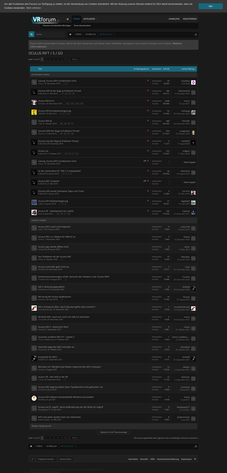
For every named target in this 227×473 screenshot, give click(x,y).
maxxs (40, 83)
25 (66, 153)
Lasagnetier (185, 131)
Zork (40, 213)
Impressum (186, 461)
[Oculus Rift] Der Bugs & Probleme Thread (58, 130)
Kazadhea (185, 81)
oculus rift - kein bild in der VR (53, 376)
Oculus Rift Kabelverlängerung (53, 200)
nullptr (40, 203)
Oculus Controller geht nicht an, (53, 266)
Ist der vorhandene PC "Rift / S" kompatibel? (59, 170)
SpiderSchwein (44, 419)
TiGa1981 (186, 121)
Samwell (41, 329)
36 (61, 213)
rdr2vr (187, 246)
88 (62, 123)
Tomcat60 (42, 319)
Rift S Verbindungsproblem (51, 286)
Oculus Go (43, 150)
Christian (41, 103)
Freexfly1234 (43, 279)
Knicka (187, 397)
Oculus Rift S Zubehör (49, 181)
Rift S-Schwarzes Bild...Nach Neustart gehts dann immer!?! (66, 306)
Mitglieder (92, 18)
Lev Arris (186, 191)
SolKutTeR (42, 93)
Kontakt (144, 461)
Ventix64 (41, 269)
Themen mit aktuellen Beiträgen (84, 25)
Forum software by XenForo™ (51, 472)
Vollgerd (186, 151)
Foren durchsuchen (109, 25)
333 (72, 103)
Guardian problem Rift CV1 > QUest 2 (56, 336)
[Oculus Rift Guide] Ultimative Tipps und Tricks (61, 191)
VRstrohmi (185, 171)
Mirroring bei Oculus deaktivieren (54, 296)
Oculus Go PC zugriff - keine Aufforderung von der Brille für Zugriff (70, 406)
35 (58, 213)
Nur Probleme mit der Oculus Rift (54, 256)
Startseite (133, 461)
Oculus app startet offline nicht (53, 246)
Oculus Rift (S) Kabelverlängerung (54, 110)
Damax (41, 239)
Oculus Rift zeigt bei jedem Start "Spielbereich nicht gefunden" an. (70, 386)
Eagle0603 (185, 201)
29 (70, 93)
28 (66, 93)
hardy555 (186, 141)
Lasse (187, 266)
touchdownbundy (45, 309)
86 (65, 133)
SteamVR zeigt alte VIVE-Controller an (56, 346)
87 (69, 133)
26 (70, 153)
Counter (186, 276)
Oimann (41, 133)
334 (77, 103)
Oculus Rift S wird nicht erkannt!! (54, 226)
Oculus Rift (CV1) (46, 100)
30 (73, 93)
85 (62, 133)
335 (81, 103)
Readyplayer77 (44, 409)
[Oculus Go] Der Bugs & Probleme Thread (58, 141)
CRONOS (41, 113)
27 (63, 93)
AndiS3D (186, 286)
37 (65, 213)
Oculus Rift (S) (45, 120)
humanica (42, 389)
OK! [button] (210, 6)
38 (69, 213)
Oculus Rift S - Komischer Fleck (53, 326)
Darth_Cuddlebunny (46, 339)
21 (70, 59)
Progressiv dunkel (45, 461)
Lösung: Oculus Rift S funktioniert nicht (57, 80)
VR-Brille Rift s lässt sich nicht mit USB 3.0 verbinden (63, 316)
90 (69, 123)
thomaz (186, 296)
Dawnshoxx (42, 289)
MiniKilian (42, 399)
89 (65, 123)
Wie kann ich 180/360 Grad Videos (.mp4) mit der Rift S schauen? (69, 366)
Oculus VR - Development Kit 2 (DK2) (55, 210)
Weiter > (75, 59)
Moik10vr (186, 377)
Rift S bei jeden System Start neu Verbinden (59, 417)
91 (72, 123)
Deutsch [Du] (65, 461)
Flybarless (185, 256)
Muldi (40, 259)
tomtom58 (42, 249)
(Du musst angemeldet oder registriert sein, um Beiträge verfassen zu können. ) (166, 438)
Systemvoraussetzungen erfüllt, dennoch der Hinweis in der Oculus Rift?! (73, 276)
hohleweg (185, 111)
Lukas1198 (42, 229)
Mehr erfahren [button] (33, 8)
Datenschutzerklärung (168, 461)
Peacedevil (42, 349)
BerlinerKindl (184, 91)
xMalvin (186, 367)
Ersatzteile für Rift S (47, 356)
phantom (41, 299)
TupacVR (186, 211)
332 (67, 103)
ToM (40, 123)
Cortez (41, 379)
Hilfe (152, 461)
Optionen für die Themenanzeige (113, 432)
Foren (79, 18)
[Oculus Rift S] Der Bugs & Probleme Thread (59, 90)
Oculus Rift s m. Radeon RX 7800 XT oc (56, 236)
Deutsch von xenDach (89, 472)
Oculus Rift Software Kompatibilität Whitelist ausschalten (66, 396)
